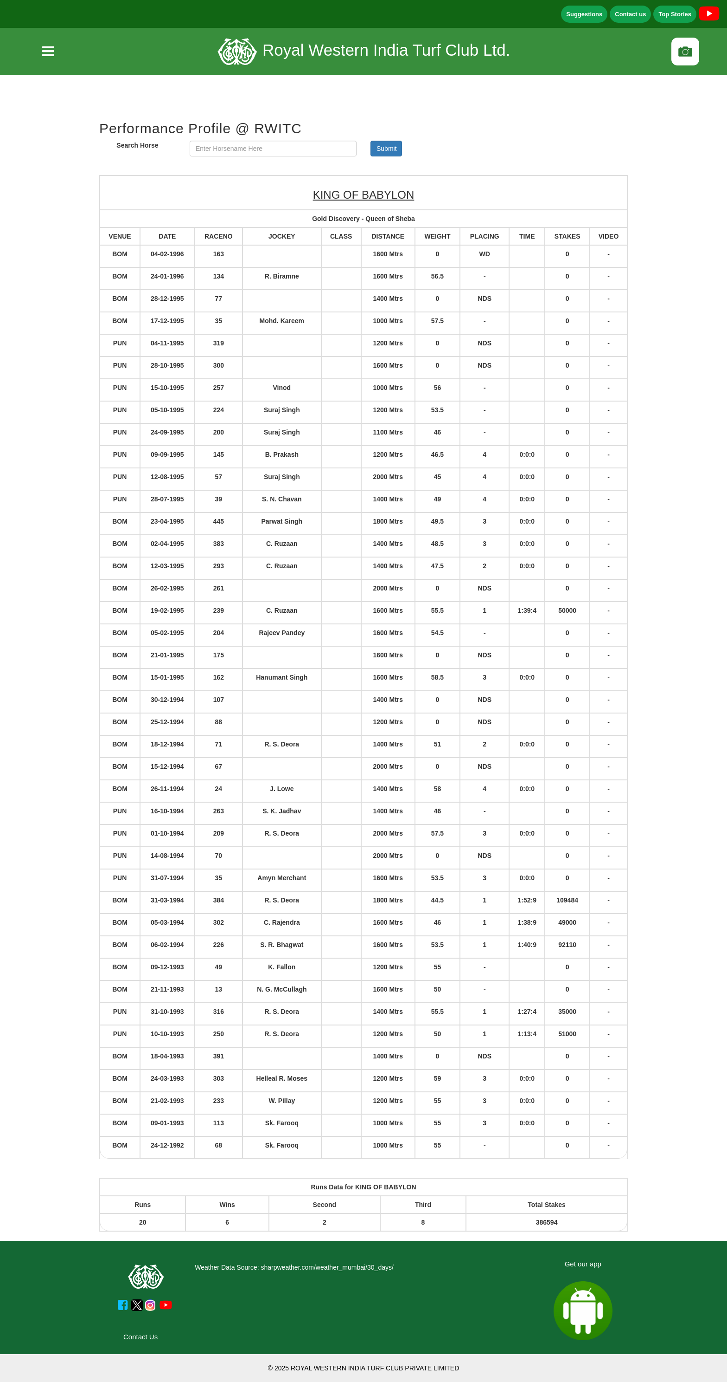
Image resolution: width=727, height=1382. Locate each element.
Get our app (583, 1264)
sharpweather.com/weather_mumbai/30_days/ (327, 1267)
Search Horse (137, 145)
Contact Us (140, 1337)
